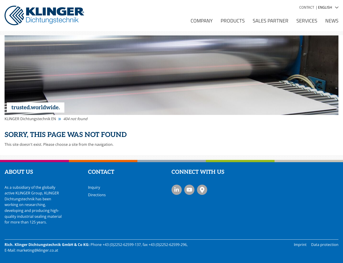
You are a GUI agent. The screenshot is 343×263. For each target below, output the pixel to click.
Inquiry (94, 187)
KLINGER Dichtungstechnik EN (30, 118)
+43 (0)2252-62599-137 (122, 244)
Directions (97, 194)
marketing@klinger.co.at (37, 250)
